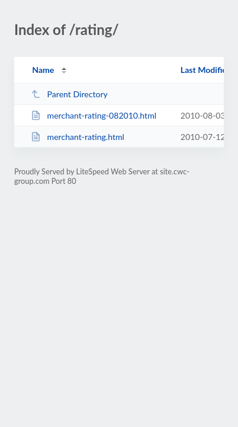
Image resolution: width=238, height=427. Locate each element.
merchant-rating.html (77, 137)
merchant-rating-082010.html (93, 115)
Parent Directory (69, 94)
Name (43, 70)
